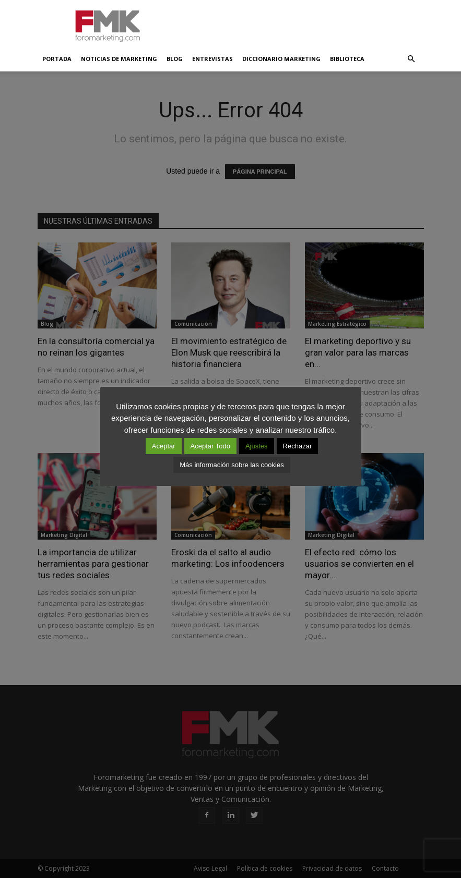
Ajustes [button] (256, 446)
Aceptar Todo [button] (210, 446)
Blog (175, 59)
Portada (57, 59)
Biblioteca (347, 59)
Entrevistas (212, 59)
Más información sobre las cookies (231, 465)
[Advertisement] (301, 23)
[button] (411, 58)
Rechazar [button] (297, 446)
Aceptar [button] (163, 446)
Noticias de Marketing (119, 59)
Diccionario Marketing (281, 59)
